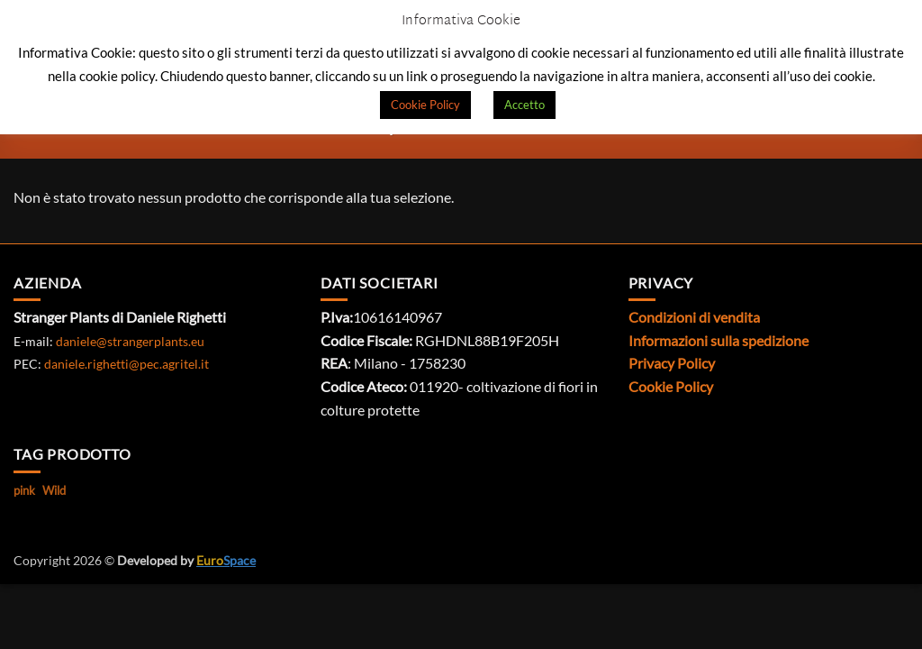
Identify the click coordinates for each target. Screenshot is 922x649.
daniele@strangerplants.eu (130, 341)
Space (226, 560)
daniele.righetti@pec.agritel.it (126, 363)
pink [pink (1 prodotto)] (24, 490)
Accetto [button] (524, 104)
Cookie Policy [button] (425, 104)
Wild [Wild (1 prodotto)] (54, 490)
